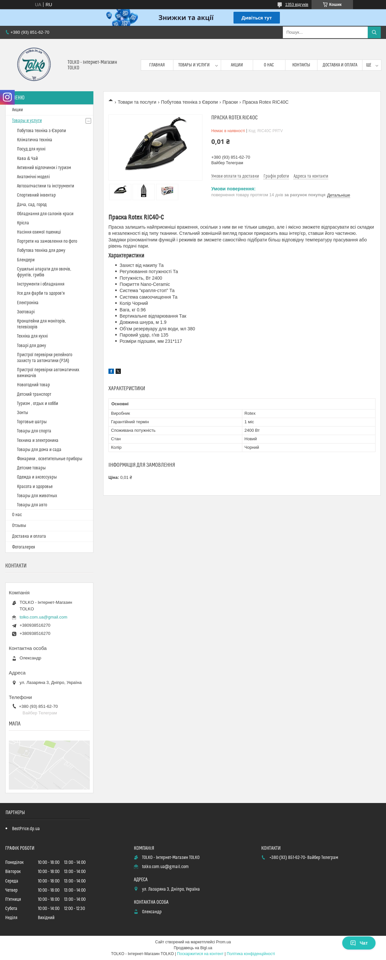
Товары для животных (37, 495)
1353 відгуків (296, 4)
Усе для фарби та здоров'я (41, 293)
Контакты (301, 65)
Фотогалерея (23, 547)
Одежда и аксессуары (37, 477)
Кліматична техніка (34, 140)
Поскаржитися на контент (200, 953)
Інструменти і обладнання (40, 284)
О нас (269, 65)
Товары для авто (32, 505)
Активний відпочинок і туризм (44, 167)
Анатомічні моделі (33, 177)
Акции (237, 65)
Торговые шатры (32, 422)
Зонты (22, 412)
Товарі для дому (31, 345)
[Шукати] (374, 32)
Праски (230, 102)
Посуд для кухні (31, 149)
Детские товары (31, 468)
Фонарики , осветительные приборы (49, 459)
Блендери (26, 260)
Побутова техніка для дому (41, 250)
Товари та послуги (137, 102)
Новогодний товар (33, 385)
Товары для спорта (34, 431)
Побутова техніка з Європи (189, 102)
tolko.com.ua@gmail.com (43, 617)
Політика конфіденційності (251, 953)
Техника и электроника (37, 440)
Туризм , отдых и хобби (37, 403)
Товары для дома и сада (39, 449)
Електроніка (28, 302)
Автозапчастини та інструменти (45, 186)
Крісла (23, 223)
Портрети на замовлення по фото (47, 241)
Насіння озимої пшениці (39, 232)
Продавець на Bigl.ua (193, 948)
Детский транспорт (34, 394)
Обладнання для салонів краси (45, 214)
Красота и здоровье (35, 486)
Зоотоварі (26, 312)
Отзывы (19, 525)
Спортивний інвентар (36, 195)
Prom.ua (223, 942)
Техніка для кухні (32, 336)
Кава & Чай (27, 158)
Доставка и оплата (340, 65)
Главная (157, 65)
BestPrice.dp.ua (26, 828)
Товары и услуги (194, 65)
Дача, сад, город (32, 204)
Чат (359, 943)
